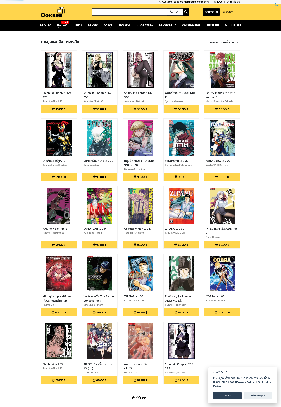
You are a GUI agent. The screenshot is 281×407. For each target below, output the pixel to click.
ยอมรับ (227, 395)
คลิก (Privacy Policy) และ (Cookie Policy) (242, 384)
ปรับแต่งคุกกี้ (258, 395)
